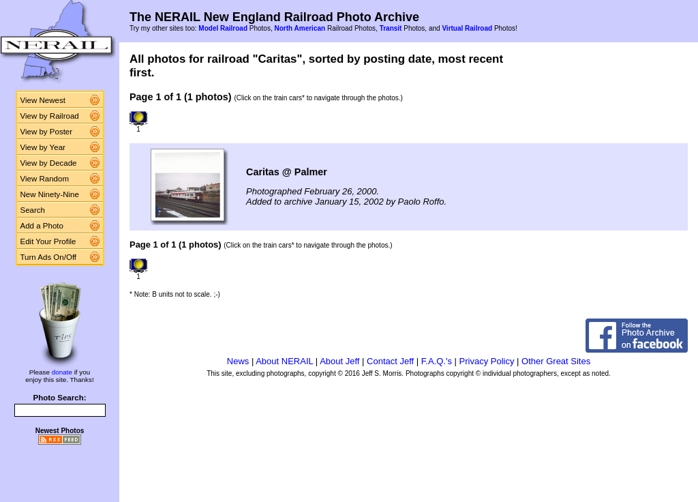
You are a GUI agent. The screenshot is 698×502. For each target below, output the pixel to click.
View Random (44, 179)
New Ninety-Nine (49, 194)
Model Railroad (222, 28)
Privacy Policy (487, 361)
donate (62, 372)
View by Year (42, 147)
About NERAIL (284, 361)
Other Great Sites (555, 361)
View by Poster (46, 132)
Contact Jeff (390, 361)
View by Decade (48, 163)
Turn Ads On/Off (48, 257)
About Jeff (339, 361)
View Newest (42, 100)
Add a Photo (41, 226)
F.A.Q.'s (436, 361)
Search (33, 210)
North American (299, 28)
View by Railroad (49, 116)
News (238, 361)
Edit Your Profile (48, 241)
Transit (391, 28)
